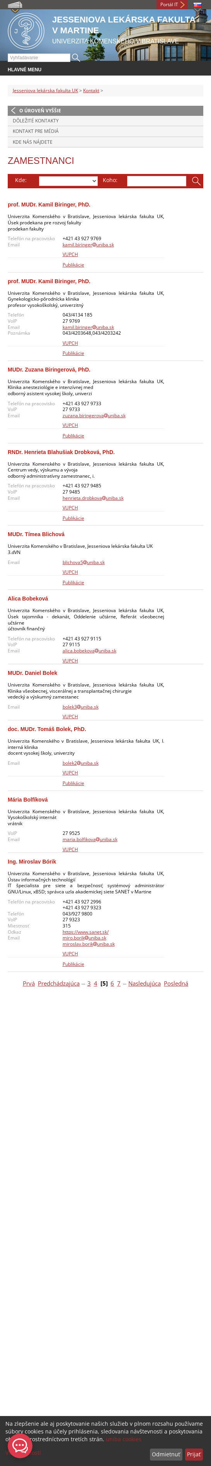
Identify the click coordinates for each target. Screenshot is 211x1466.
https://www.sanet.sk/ (86, 932)
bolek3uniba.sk (81, 707)
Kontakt (91, 90)
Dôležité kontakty (36, 120)
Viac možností (23, 1452)
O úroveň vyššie (40, 110)
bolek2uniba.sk (81, 763)
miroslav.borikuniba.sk (89, 944)
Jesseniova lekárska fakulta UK (45, 90)
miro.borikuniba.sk (84, 937)
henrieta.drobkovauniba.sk (93, 498)
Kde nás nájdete (33, 142)
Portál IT (169, 4)
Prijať (194, 1454)
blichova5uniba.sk (84, 562)
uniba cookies (123, 1439)
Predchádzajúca (59, 983)
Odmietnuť (166, 1454)
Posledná (176, 983)
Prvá (29, 983)
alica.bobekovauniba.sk (89, 650)
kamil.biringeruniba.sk (88, 244)
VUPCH (70, 254)
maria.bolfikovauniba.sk (90, 839)
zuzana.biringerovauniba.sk (94, 415)
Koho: (110, 180)
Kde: (21, 180)
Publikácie (73, 265)
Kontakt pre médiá (36, 131)
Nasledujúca (144, 983)
